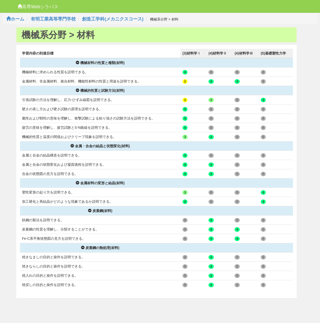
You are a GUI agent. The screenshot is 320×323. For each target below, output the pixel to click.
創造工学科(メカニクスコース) (113, 19)
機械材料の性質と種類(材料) (100, 63)
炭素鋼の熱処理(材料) (100, 248)
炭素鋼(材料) (100, 211)
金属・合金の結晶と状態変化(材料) (100, 146)
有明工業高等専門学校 (53, 19)
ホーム (15, 19)
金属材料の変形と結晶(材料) (100, 183)
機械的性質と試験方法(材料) (100, 90)
